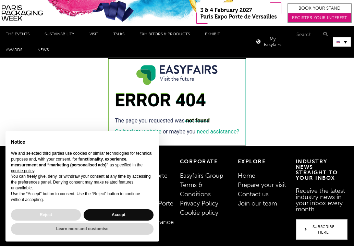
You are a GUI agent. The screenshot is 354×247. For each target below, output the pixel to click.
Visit (95, 34)
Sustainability (61, 34)
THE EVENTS (19, 34)
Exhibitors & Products (166, 34)
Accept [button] (118, 214)
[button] (320, 8)
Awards (16, 49)
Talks (120, 34)
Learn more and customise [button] (82, 228)
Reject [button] (46, 214)
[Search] (324, 34)
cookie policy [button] (22, 170)
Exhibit (214, 34)
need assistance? (218, 131)
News (44, 49)
